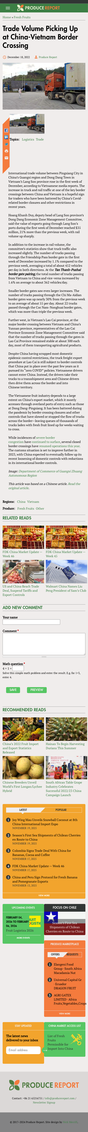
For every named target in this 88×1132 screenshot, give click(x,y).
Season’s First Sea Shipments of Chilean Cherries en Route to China (46, 837)
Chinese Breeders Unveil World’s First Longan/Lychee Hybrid (22, 786)
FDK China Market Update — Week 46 (22, 554)
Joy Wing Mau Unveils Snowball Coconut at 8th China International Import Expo (45, 822)
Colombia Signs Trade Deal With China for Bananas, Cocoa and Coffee (41, 852)
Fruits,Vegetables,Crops (70, 1003)
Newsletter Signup (44, 1102)
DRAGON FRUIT (65, 988)
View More (64, 1014)
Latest (23, 810)
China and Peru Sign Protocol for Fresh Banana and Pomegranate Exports (44, 879)
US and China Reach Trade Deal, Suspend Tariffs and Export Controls (21, 590)
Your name (10, 617)
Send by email (6, 158)
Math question (14, 664)
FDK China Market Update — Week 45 (65, 554)
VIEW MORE (44, 896)
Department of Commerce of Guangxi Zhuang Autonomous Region (45, 473)
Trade (40, 139)
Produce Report (48, 57)
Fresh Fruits (22, 17)
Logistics (28, 139)
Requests (72, 954)
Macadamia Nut (65, 973)
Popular (61, 810)
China (21, 501)
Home (7, 17)
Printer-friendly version (6, 151)
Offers (55, 954)
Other (40, 508)
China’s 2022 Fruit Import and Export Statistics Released (21, 748)
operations (59, 446)
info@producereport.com (60, 1098)
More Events (23, 938)
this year (73, 446)
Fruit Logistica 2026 (20, 930)
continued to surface (46, 442)
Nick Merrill (70, 1122)
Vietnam (33, 501)
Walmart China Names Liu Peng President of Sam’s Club (66, 588)
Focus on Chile (64, 907)
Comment (11, 631)
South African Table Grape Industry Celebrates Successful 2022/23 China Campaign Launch (64, 788)
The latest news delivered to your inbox (22, 1038)
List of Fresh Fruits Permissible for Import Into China (60, 1042)
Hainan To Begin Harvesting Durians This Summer (65, 746)
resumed (45, 446)
